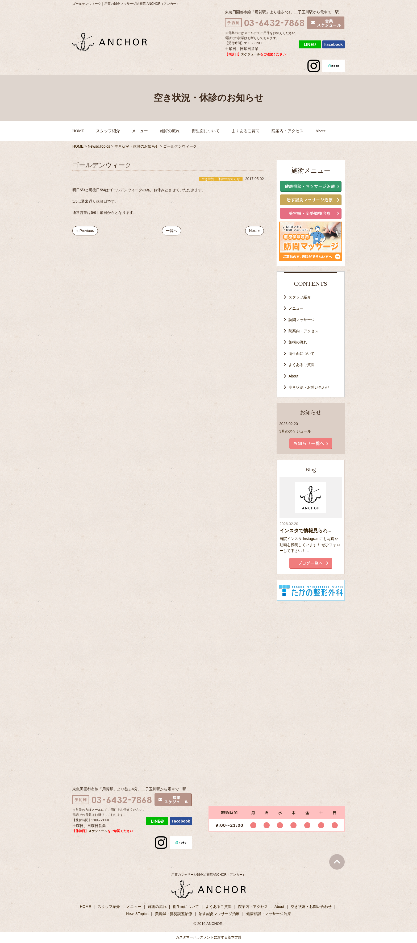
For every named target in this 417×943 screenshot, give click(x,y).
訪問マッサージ (302, 320)
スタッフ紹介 (108, 131)
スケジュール (250, 54)
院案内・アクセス (287, 131)
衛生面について (206, 131)
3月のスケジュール (295, 431)
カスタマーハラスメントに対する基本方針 (208, 937)
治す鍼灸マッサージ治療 (219, 914)
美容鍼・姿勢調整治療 (173, 914)
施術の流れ (170, 131)
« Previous (85, 231)
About (320, 131)
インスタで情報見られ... (305, 530)
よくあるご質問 (246, 131)
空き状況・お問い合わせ (309, 387)
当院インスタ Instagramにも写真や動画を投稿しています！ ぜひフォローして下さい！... (310, 545)
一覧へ (171, 231)
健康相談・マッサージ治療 (268, 914)
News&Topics (137, 914)
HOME (78, 131)
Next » (254, 231)
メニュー (140, 131)
